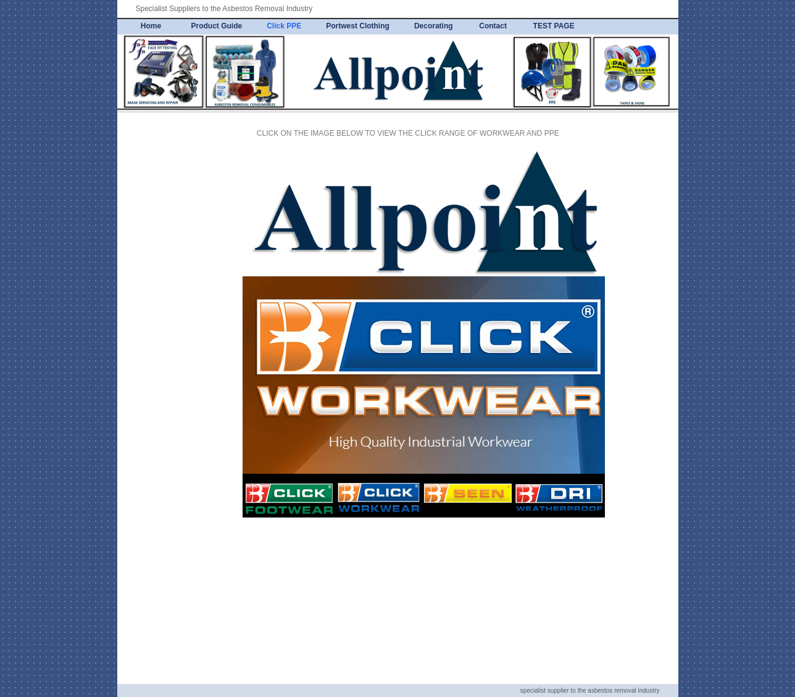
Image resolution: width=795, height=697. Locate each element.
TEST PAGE (554, 26)
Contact (493, 26)
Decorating (433, 26)
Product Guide (217, 26)
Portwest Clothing (357, 26)
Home (151, 26)
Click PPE (284, 26)
